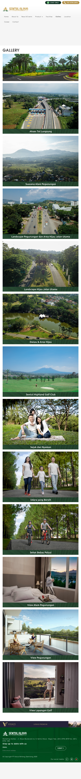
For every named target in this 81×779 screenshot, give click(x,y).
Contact (16, 22)
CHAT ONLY (53, 2)
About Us (15, 16)
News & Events (26, 16)
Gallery (58, 16)
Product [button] (39, 16)
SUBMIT (61, 748)
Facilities (49, 16)
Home (6, 16)
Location (67, 16)
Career (6, 22)
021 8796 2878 (71, 2)
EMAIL (5, 747)
